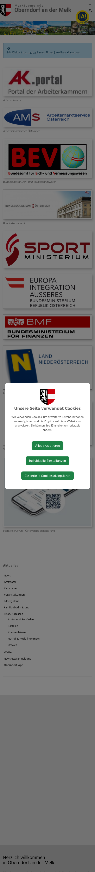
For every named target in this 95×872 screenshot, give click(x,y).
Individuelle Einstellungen (47, 460)
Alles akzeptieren (47, 445)
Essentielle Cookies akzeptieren (47, 475)
